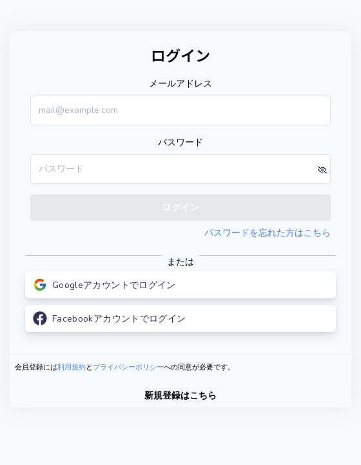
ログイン (180, 208)
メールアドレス (180, 84)
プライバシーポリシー (128, 367)
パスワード (180, 142)
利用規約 (71, 367)
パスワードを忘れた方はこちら (267, 233)
